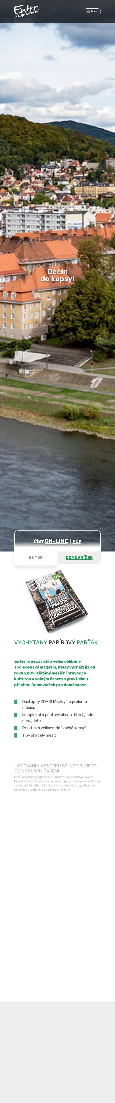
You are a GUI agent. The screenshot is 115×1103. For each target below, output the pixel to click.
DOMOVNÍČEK (79, 557)
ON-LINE (56, 541)
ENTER (36, 557)
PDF (76, 541)
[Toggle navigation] (92, 11)
